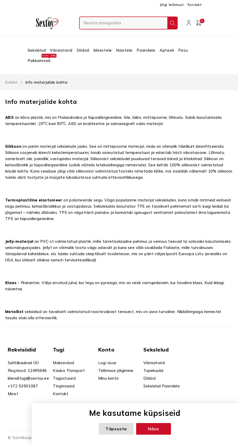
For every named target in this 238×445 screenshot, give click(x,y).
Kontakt (195, 5)
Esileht (11, 82)
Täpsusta (116, 428)
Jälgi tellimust (172, 5)
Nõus (153, 428)
